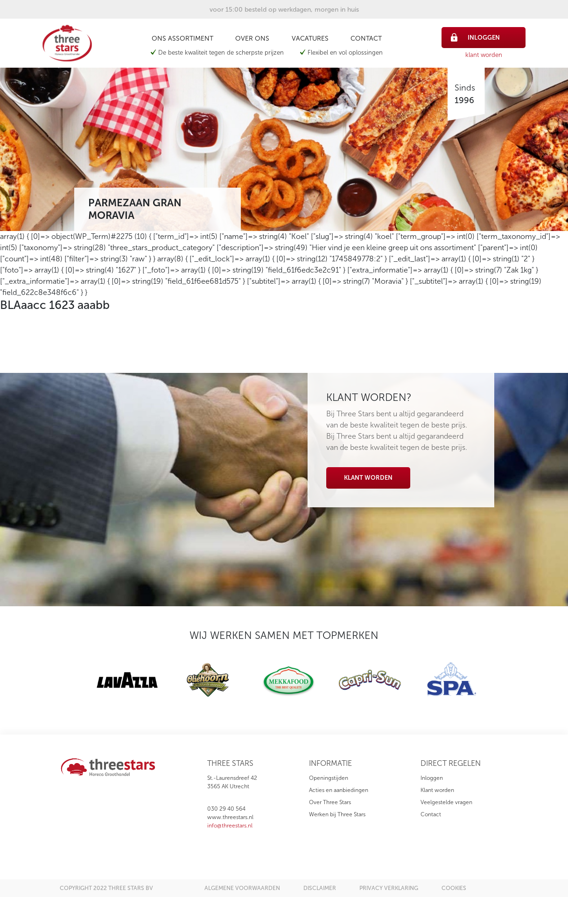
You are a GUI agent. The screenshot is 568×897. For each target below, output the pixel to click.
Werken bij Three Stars (337, 814)
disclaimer (319, 888)
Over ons (252, 38)
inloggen (475, 37)
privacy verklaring (388, 888)
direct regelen (451, 763)
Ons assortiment (182, 38)
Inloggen (432, 778)
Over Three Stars (330, 802)
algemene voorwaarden (242, 888)
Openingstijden (328, 778)
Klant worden (368, 477)
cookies (454, 888)
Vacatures (310, 38)
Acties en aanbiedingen (338, 790)
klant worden (483, 54)
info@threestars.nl (229, 825)
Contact (366, 38)
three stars (230, 763)
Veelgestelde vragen (446, 802)
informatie (330, 763)
